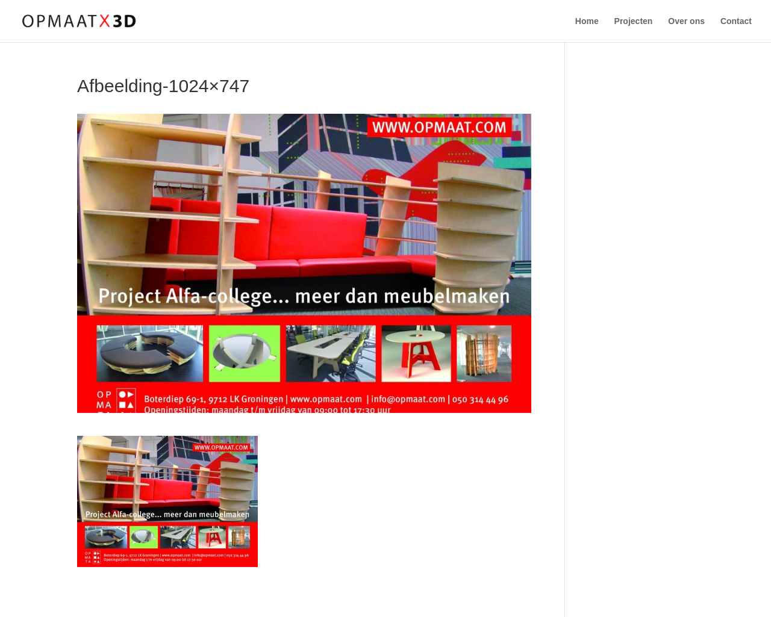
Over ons (686, 21)
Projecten (633, 21)
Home (587, 21)
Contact (736, 21)
